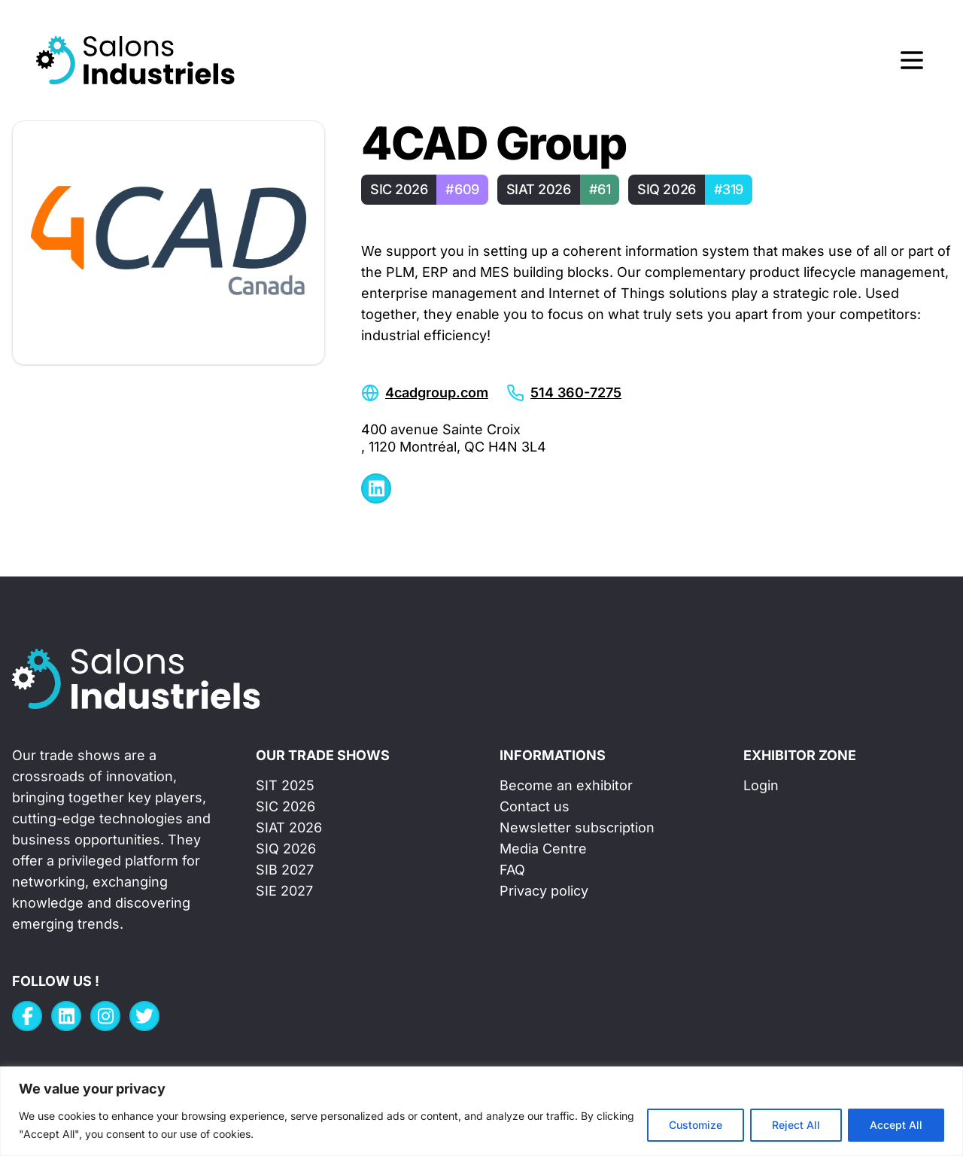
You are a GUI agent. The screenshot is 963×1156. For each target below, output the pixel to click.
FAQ (512, 870)
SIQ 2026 (286, 848)
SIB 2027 (285, 870)
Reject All (796, 1124)
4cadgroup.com (436, 392)
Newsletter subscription (577, 827)
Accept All (896, 1124)
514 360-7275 (575, 392)
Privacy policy (544, 891)
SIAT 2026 (289, 827)
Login (761, 785)
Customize (695, 1124)
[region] (481, 1111)
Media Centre (543, 848)
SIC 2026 (285, 806)
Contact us (535, 806)
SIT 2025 (285, 785)
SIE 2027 (284, 891)
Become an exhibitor (566, 785)
